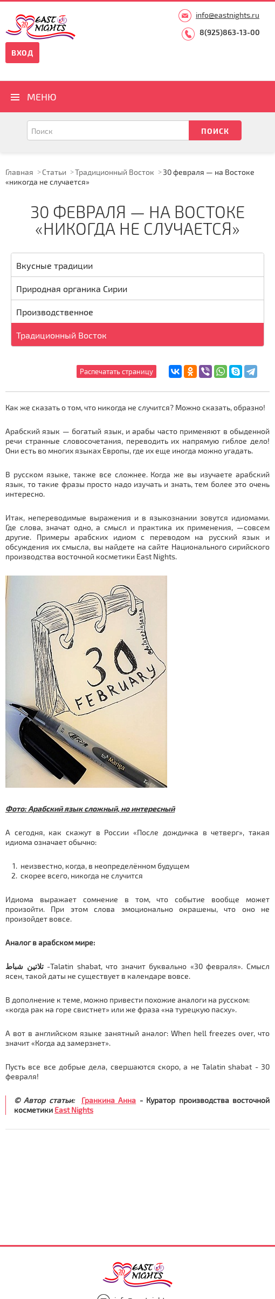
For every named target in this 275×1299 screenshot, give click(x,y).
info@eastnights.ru (227, 14)
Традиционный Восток (114, 172)
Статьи (54, 172)
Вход (22, 52)
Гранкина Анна (108, 1100)
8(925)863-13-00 (230, 32)
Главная (19, 172)
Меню (42, 97)
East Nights (73, 1109)
